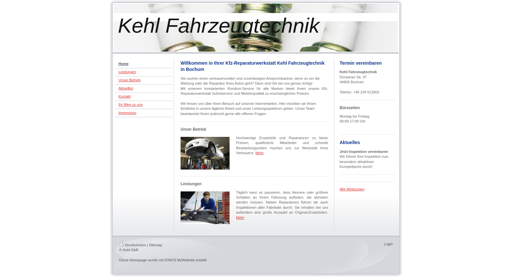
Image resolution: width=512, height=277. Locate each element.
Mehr (259, 153)
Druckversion (132, 245)
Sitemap (155, 245)
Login (388, 244)
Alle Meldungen (352, 189)
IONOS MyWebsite (180, 260)
